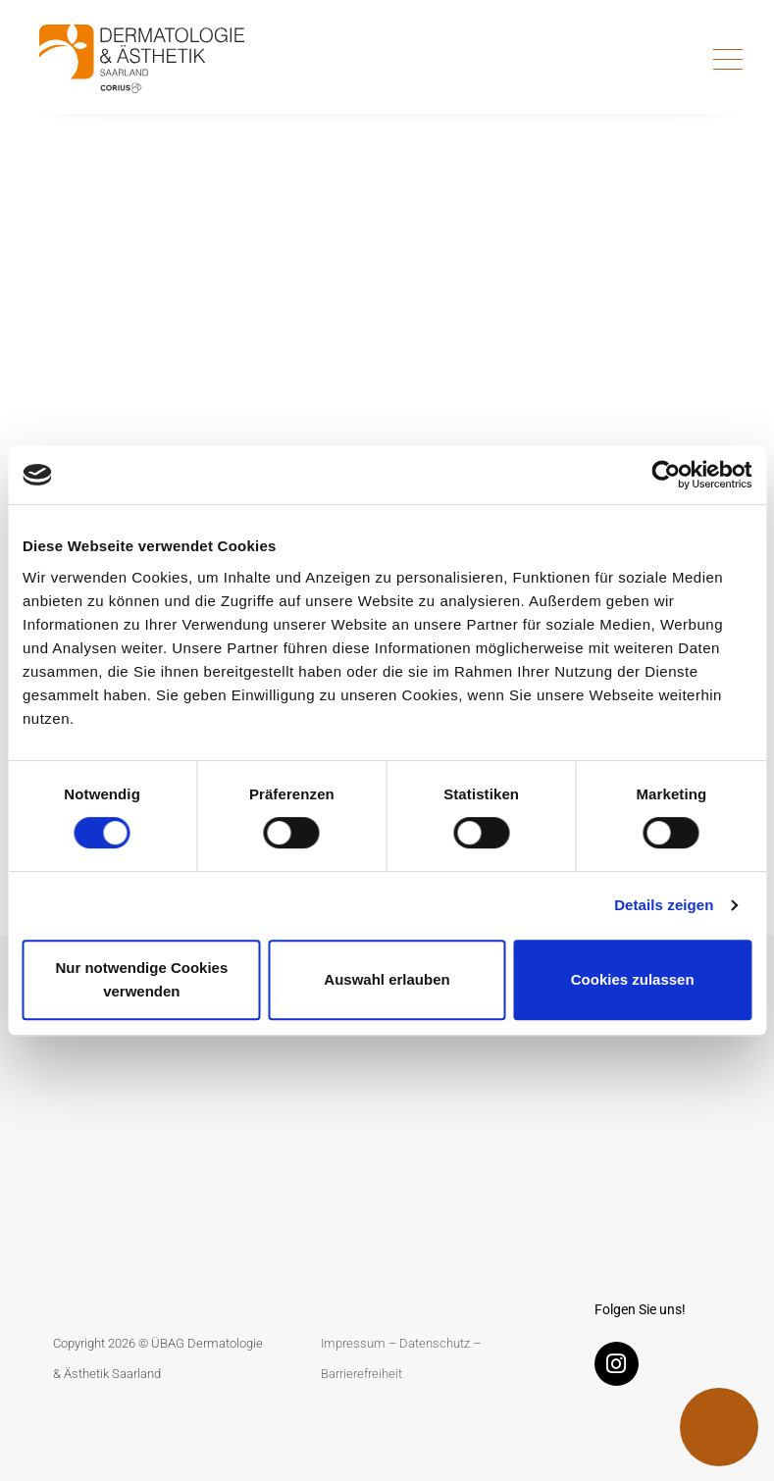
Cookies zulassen (633, 979)
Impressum (353, 1343)
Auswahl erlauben (386, 979)
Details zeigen (663, 904)
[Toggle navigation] (727, 59)
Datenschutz (434, 1343)
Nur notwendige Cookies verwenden (141, 979)
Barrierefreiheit (361, 1373)
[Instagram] (621, 1367)
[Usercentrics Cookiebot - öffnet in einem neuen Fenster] (665, 474)
